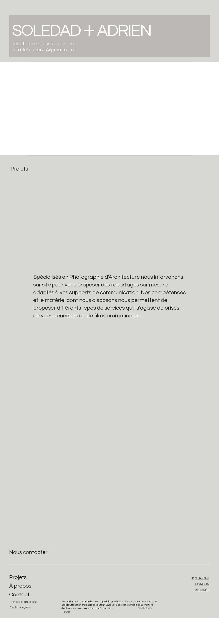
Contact (19, 594)
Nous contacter (28, 552)
